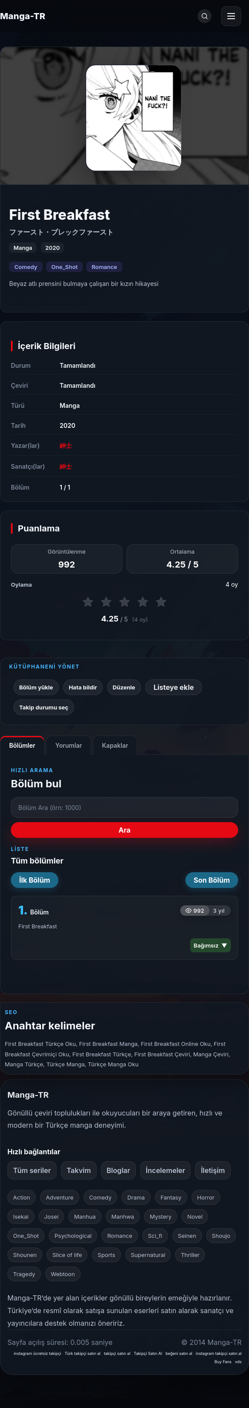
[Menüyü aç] (231, 16)
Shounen (25, 1254)
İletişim (213, 1170)
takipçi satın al (117, 1353)
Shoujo (221, 1235)
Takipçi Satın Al (148, 1353)
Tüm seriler (32, 1170)
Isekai (21, 1216)
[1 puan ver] (88, 602)
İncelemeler (165, 1170)
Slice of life (67, 1254)
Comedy (25, 266)
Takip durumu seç (43, 707)
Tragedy (24, 1273)
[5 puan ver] (161, 602)
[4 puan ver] (143, 602)
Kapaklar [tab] (115, 745)
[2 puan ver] (106, 602)
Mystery (161, 1216)
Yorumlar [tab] (68, 745)
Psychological (72, 1235)
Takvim (79, 1170)
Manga (70, 405)
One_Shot (64, 266)
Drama (136, 1197)
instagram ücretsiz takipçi (37, 1353)
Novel (194, 1216)
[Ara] (205, 16)
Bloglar (118, 1170)
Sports (106, 1254)
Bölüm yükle (36, 687)
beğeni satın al (178, 1353)
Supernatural (148, 1254)
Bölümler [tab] (22, 745)
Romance (104, 266)
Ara (124, 830)
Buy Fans (223, 1361)
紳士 (66, 445)
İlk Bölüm (34, 880)
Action (21, 1197)
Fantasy (171, 1197)
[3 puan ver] (124, 602)
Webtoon (63, 1273)
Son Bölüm (212, 880)
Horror (206, 1197)
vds (238, 1361)
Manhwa (122, 1216)
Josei (51, 1216)
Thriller (190, 1254)
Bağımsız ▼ (210, 945)
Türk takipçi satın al (83, 1353)
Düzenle (124, 687)
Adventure (60, 1197)
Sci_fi (155, 1235)
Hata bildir (83, 687)
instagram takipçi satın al (219, 1353)
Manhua (84, 1216)
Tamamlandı (77, 365)
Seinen (187, 1235)
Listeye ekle (174, 687)
